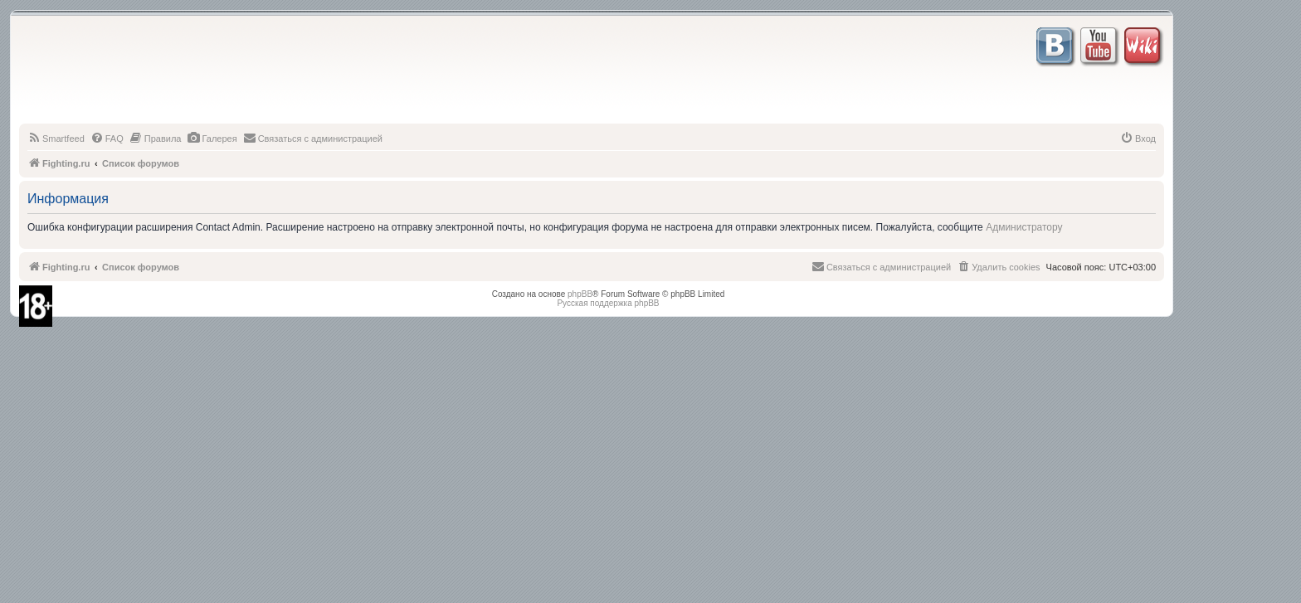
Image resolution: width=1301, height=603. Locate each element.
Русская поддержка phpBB (608, 303)
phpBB (580, 294)
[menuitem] (56, 138)
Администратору (1024, 227)
